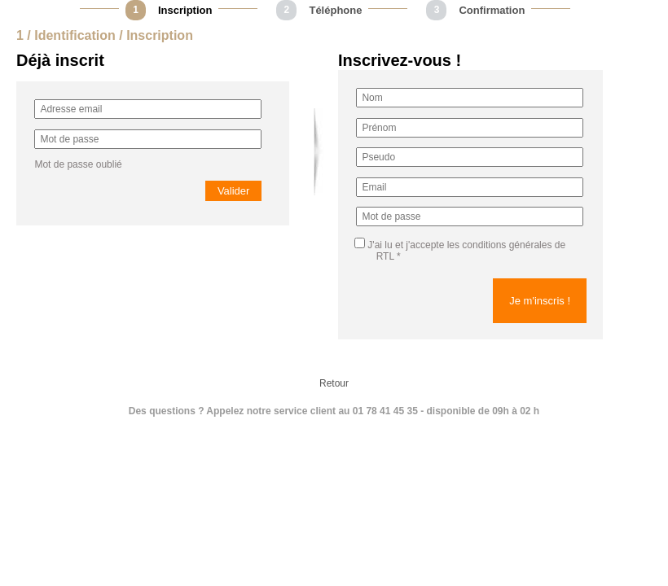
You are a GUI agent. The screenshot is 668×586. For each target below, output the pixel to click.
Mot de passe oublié (77, 164)
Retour (334, 383)
